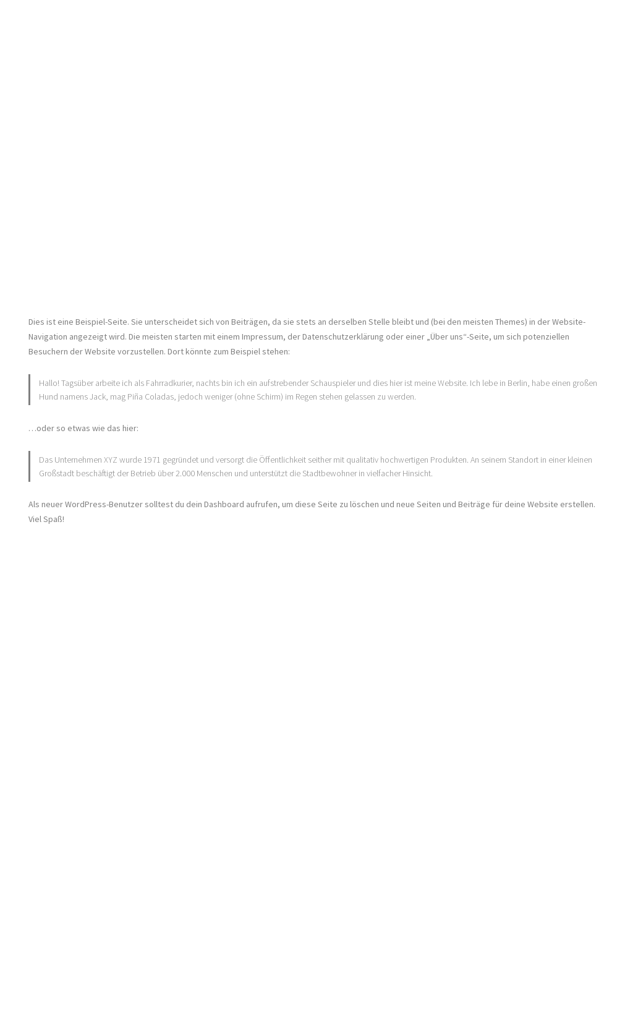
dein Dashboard (215, 504)
